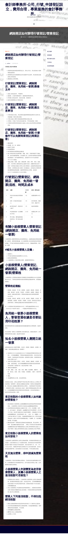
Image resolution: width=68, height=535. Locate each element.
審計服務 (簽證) (51, 58)
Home (24, 36)
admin (7, 63)
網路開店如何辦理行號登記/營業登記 (37, 36)
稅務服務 (49, 54)
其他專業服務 (50, 65)
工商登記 (49, 62)
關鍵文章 (7, 51)
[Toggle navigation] (34, 23)
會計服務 (49, 51)
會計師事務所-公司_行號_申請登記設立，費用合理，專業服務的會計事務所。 (34, 9)
